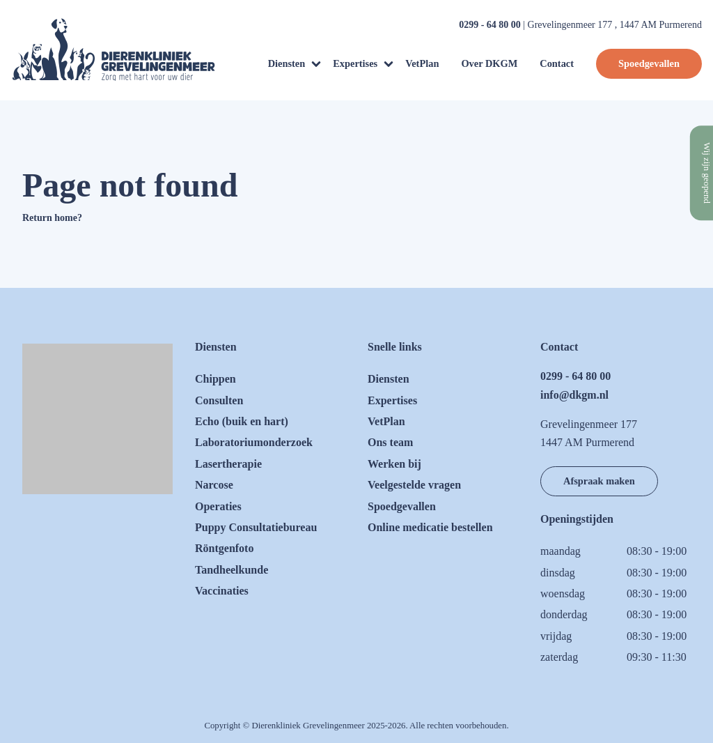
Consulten (219, 400)
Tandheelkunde (231, 570)
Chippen (215, 379)
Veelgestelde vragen (414, 485)
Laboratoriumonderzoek (254, 442)
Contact (557, 63)
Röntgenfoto (224, 548)
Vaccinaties (222, 591)
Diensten (287, 63)
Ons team (390, 442)
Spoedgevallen (649, 63)
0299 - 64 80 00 (490, 25)
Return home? (52, 218)
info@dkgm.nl (574, 395)
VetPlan (422, 63)
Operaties (218, 506)
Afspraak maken (599, 481)
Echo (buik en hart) (241, 421)
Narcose (214, 485)
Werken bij (394, 464)
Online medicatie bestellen (430, 527)
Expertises (355, 63)
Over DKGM (489, 63)
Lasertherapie (228, 464)
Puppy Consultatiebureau (256, 527)
